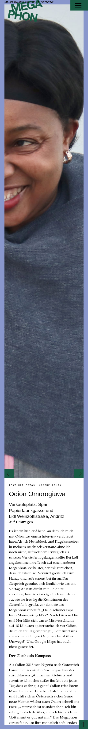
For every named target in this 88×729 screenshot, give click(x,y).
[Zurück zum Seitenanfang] (83, 724)
